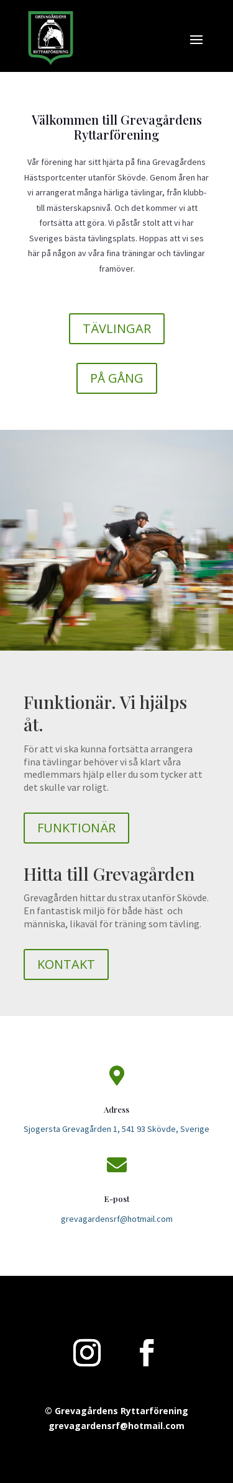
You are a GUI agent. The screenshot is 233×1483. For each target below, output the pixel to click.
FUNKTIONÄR (76, 827)
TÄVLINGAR (117, 328)
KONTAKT (66, 964)
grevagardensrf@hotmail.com (117, 1218)
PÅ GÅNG (117, 378)
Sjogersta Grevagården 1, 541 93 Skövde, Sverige (116, 1128)
